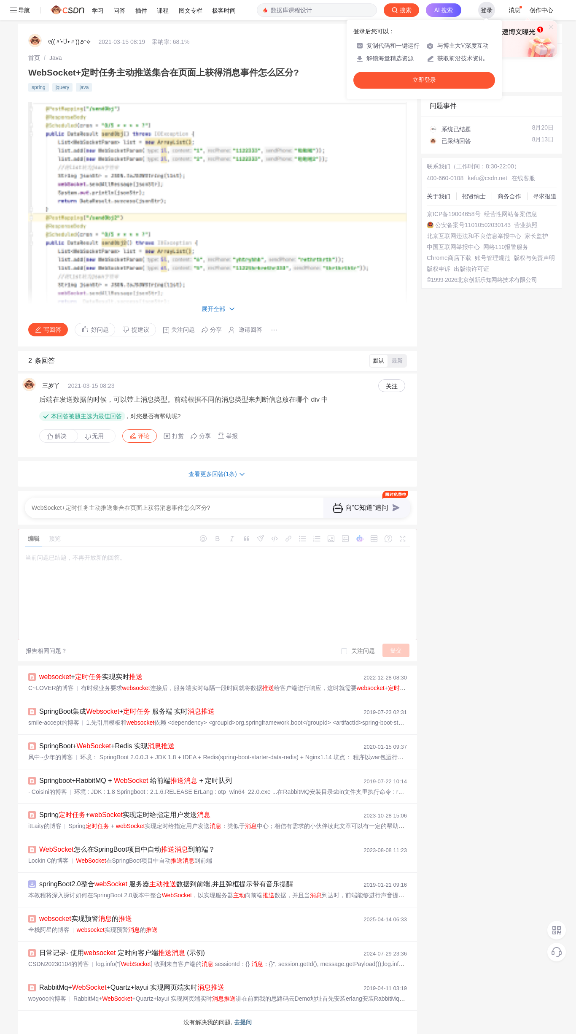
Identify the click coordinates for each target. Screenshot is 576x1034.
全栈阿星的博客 (49, 929)
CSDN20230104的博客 (58, 964)
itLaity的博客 (45, 826)
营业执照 (526, 225)
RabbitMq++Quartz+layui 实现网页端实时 (131, 987)
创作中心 (541, 10)
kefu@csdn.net (487, 178)
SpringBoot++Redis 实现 (107, 746)
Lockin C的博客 (48, 860)
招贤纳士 (474, 196)
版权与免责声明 (534, 257)
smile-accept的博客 (53, 722)
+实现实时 (91, 676)
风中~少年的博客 (50, 757)
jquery (63, 87)
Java (55, 57)
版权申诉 (438, 268)
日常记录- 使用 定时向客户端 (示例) (122, 952)
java (84, 87)
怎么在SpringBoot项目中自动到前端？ (127, 849)
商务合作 (509, 196)
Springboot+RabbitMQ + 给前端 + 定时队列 (135, 780)
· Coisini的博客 (47, 791)
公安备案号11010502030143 (473, 225)
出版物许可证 (471, 268)
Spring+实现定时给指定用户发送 (124, 814)
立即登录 (424, 80)
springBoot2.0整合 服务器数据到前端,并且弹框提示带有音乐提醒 (166, 884)
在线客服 (523, 178)
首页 (34, 57)
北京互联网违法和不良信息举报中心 (474, 236)
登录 (487, 10)
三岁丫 (51, 385)
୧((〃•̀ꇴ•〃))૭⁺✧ (69, 41)
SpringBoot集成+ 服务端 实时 (127, 711)
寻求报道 (545, 196)
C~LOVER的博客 (51, 688)
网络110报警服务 (505, 247)
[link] (34, 57)
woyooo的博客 (47, 998)
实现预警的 (85, 918)
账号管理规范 (492, 257)
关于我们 (438, 196)
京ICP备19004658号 (454, 214)
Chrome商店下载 (449, 257)
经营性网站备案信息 (510, 214)
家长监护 (536, 236)
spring (39, 87)
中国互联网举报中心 (453, 247)
